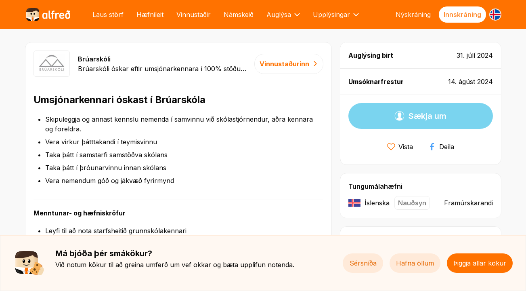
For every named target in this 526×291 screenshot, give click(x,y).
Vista (400, 147)
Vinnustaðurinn (289, 64)
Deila (441, 147)
